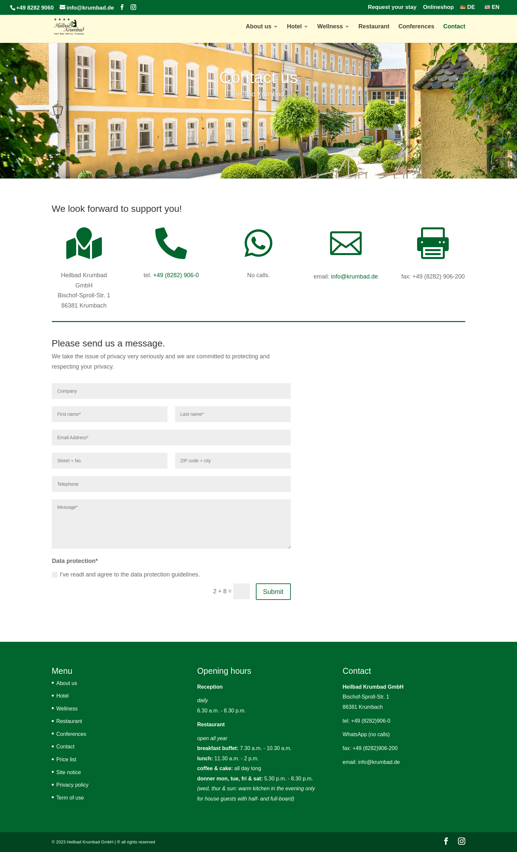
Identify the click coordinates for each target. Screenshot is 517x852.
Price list (66, 759)
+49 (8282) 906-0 (176, 275)
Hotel (294, 27)
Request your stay (392, 7)
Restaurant (373, 27)
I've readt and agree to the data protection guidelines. (126, 574)
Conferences (416, 27)
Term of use (70, 798)
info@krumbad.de (354, 276)
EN (492, 7)
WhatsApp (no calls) (366, 734)
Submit (273, 591)
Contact (454, 27)
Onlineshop (438, 7)
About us (258, 27)
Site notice (68, 772)
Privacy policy (72, 785)
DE (467, 7)
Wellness (330, 27)
